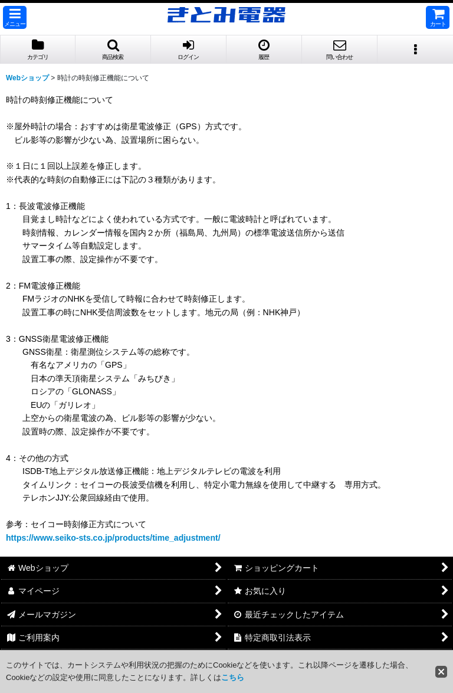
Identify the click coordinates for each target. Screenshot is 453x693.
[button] (15, 17)
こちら (232, 677)
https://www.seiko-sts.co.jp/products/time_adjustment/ (113, 537)
